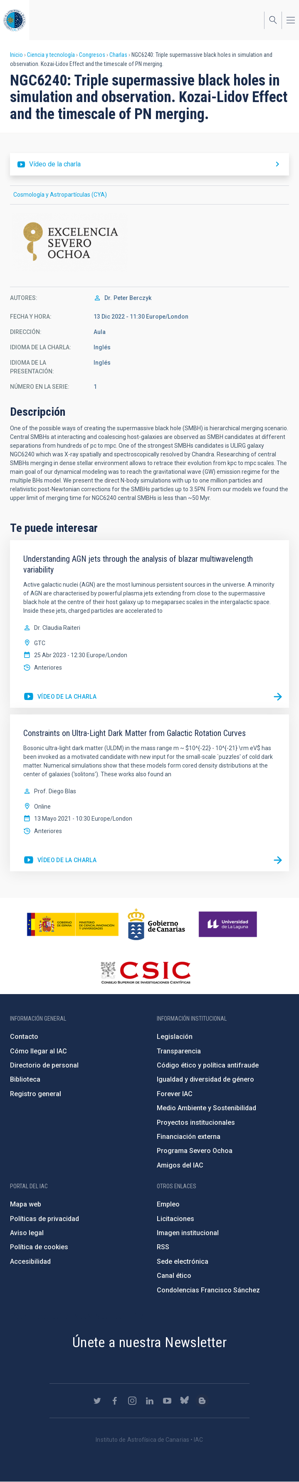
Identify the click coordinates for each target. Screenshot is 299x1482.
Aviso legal (27, 1233)
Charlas (118, 54)
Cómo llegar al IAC (38, 1051)
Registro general (35, 1094)
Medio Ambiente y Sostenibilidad (206, 1108)
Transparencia (179, 1051)
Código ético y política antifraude (208, 1065)
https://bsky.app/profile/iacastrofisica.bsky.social (184, 1400)
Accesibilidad (30, 1261)
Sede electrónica (182, 1261)
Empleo (168, 1204)
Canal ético (174, 1276)
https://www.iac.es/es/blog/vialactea (202, 1400)
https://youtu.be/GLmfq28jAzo (59, 697)
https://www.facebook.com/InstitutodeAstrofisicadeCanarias (115, 1400)
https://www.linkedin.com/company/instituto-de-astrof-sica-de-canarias (149, 1400)
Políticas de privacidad (44, 1219)
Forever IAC (175, 1094)
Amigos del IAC (180, 1165)
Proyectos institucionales (196, 1122)
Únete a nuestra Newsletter (149, 1342)
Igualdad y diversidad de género (205, 1079)
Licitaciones (175, 1219)
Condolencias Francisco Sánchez (208, 1290)
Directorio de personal (44, 1065)
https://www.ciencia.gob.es (73, 924)
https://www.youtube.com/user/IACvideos (167, 1400)
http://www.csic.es (145, 972)
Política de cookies (39, 1247)
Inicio (16, 54)
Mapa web (25, 1204)
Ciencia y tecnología (51, 54)
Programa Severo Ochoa (194, 1151)
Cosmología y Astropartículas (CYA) (60, 194)
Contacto (24, 1037)
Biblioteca (25, 1079)
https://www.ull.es (229, 924)
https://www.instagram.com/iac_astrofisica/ (132, 1400)
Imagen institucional (188, 1233)
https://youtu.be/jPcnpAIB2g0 (59, 860)
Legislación (175, 1037)
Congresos (92, 54)
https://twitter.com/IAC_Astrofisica (97, 1400)
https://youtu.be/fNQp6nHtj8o (149, 164)
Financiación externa (188, 1137)
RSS (163, 1247)
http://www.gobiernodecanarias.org (156, 924)
